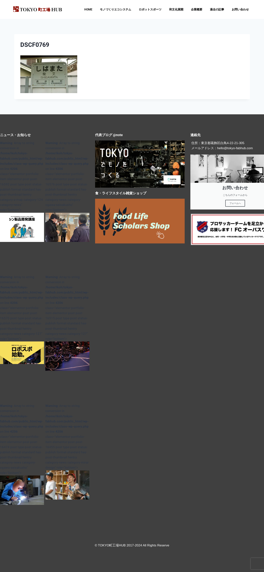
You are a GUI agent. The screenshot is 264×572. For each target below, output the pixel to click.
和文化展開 (176, 9)
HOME (88, 9)
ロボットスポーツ (150, 9)
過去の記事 (217, 9)
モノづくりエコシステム (115, 9)
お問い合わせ (240, 9)
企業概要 (196, 9)
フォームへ (235, 203)
